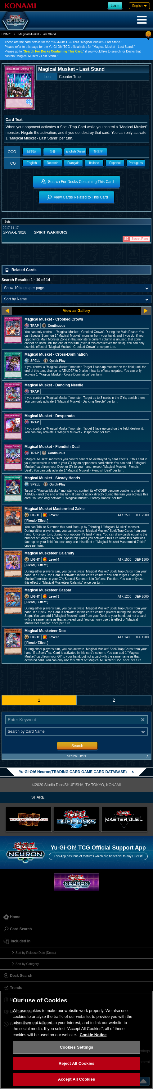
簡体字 (98, 151)
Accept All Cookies (76, 1079)
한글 (52, 151)
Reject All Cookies (76, 1063)
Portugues (136, 163)
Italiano (94, 163)
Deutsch (52, 163)
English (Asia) (75, 151)
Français (73, 163)
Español (114, 163)
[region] (76, 1040)
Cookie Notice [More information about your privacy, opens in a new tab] (93, 1034)
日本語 (31, 151)
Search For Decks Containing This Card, (53, 51)
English (32, 163)
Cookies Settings (76, 1047)
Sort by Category (27, 964)
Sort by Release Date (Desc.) (36, 953)
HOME (6, 34)
